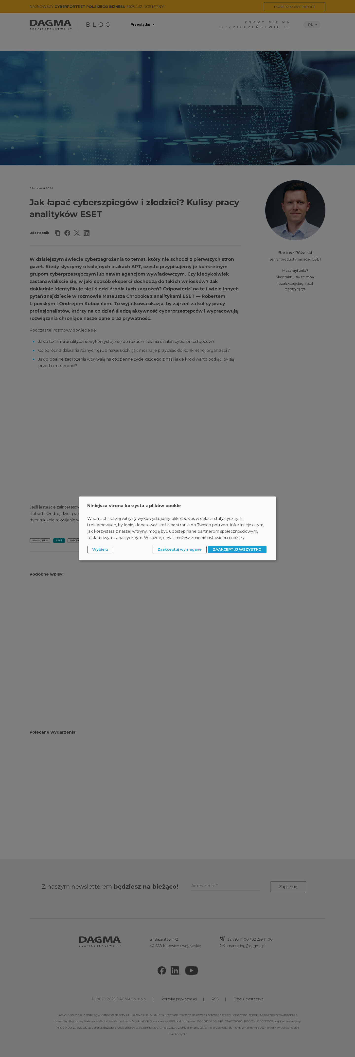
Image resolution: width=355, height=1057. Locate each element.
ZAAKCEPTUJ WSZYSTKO (237, 549)
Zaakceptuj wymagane (180, 549)
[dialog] (177, 528)
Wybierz (100, 549)
